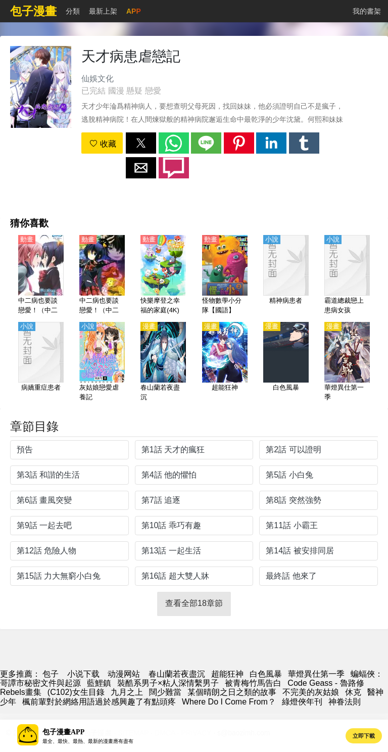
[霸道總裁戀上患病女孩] (347, 275)
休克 (353, 692)
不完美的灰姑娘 (310, 692)
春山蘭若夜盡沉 (177, 674)
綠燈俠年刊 (302, 701)
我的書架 (367, 11)
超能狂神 (227, 674)
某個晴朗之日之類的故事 (231, 692)
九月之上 (127, 692)
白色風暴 (266, 674)
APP (133, 11)
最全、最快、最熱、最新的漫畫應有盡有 (87, 741)
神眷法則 (344, 701)
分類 (73, 11)
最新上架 (103, 11)
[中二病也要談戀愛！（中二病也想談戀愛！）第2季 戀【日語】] (41, 275)
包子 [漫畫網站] (50, 674)
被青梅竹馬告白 (253, 683)
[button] (141, 143)
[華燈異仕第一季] (347, 362)
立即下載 (364, 736)
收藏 (102, 143)
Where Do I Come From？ (229, 701)
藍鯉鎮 (99, 683)
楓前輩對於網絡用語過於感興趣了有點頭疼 (99, 701)
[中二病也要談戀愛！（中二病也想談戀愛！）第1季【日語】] (102, 275)
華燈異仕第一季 (316, 674)
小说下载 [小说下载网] (83, 674)
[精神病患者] (286, 275)
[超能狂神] (225, 362)
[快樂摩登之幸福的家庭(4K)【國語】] (163, 275)
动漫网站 (124, 674)
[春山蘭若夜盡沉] (163, 362)
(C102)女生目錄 (76, 692)
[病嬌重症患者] (41, 362)
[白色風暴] (286, 362)
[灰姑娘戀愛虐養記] (102, 362)
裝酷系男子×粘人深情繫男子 (168, 683)
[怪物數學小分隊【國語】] (225, 275)
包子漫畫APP (63, 732)
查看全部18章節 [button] (194, 603)
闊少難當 (165, 692)
